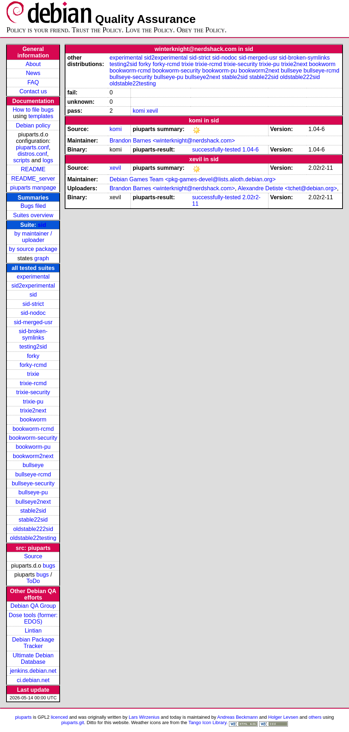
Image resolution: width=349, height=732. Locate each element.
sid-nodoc (33, 313)
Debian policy (33, 125)
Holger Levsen (283, 717)
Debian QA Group (33, 606)
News (33, 73)
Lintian (33, 631)
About (33, 64)
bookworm (33, 419)
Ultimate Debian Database (33, 658)
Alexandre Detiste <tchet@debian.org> (287, 188)
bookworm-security (33, 438)
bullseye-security (33, 483)
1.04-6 (250, 149)
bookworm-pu (33, 447)
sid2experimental (33, 286)
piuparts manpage (33, 188)
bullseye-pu (33, 492)
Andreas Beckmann (237, 717)
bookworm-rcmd (33, 429)
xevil (152, 111)
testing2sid (33, 347)
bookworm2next (33, 456)
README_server (33, 179)
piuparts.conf (32, 147)
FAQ (33, 82)
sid (42, 225)
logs (47, 160)
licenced (59, 717)
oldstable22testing (33, 538)
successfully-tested (216, 149)
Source (33, 556)
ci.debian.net (33, 680)
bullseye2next (33, 502)
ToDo (33, 581)
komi (139, 111)
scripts (21, 160)
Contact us (33, 91)
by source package (33, 249)
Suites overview (33, 215)
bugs (49, 566)
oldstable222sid (33, 529)
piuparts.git (72, 722)
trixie (33, 374)
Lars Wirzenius (144, 717)
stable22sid (33, 520)
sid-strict (33, 304)
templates (40, 116)
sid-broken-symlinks (33, 334)
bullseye (33, 465)
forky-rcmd (33, 365)
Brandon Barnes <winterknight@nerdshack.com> (172, 140)
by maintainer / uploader (33, 236)
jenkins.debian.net (33, 671)
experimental (33, 277)
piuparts (23, 717)
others (314, 717)
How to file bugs (33, 110)
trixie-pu (33, 401)
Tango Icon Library (207, 722)
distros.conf (32, 154)
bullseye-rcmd (33, 474)
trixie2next (33, 410)
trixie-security (33, 392)
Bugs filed (33, 206)
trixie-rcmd (33, 383)
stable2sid (33, 511)
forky (33, 356)
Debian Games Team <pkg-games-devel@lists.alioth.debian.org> (193, 179)
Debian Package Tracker (33, 643)
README (33, 169)
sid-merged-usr (33, 322)
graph (41, 258)
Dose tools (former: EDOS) (33, 618)
